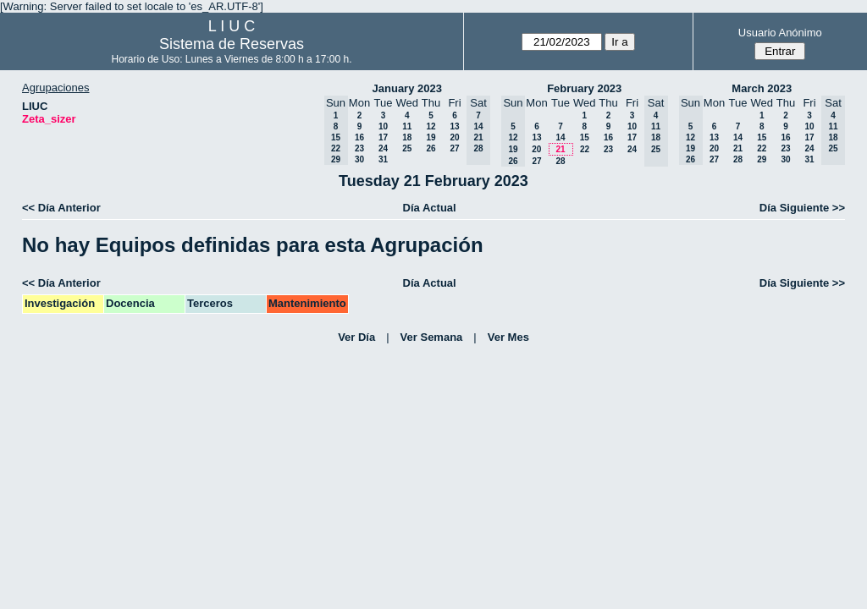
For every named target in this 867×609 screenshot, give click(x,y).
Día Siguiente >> (802, 207)
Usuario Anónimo (780, 32)
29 (761, 159)
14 (560, 137)
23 (359, 148)
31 (383, 159)
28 (560, 161)
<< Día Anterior (61, 207)
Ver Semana (431, 337)
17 (383, 137)
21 (560, 149)
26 (430, 148)
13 (454, 126)
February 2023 (584, 88)
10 (383, 126)
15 (584, 137)
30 (359, 159)
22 (584, 149)
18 (406, 137)
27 (454, 148)
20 (454, 137)
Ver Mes (508, 337)
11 (406, 126)
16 (359, 137)
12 (430, 126)
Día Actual (429, 207)
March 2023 (762, 88)
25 (406, 148)
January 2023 (407, 88)
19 (430, 137)
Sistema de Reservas (231, 44)
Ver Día (356, 337)
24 (383, 148)
